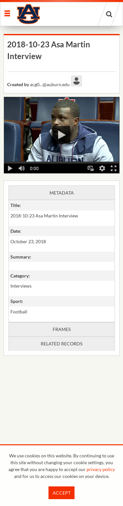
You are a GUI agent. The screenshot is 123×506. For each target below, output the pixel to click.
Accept (62, 493)
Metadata (61, 193)
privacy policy (101, 469)
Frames (62, 329)
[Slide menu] (7, 13)
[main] (62, 211)
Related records (61, 343)
